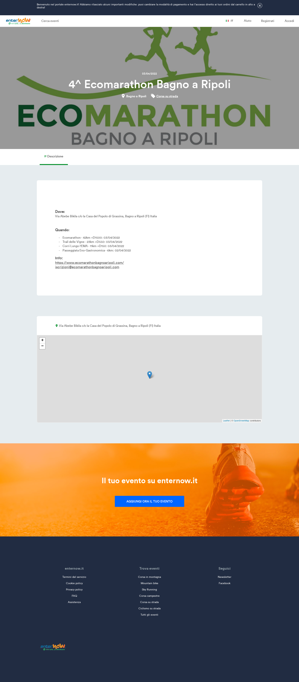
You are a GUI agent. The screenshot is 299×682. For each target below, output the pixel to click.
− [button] (42, 346)
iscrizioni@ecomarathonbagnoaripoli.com (87, 267)
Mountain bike (149, 583)
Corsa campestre (149, 595)
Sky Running (149, 589)
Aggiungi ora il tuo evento (149, 501)
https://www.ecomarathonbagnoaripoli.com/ (89, 263)
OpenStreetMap (241, 420)
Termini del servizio (74, 577)
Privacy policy (74, 589)
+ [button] (42, 340)
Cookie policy (74, 583)
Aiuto (247, 21)
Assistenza (74, 602)
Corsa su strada (167, 96)
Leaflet (226, 420)
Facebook (224, 583)
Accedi (289, 21)
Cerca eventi (50, 21)
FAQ (74, 595)
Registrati (267, 21)
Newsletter (224, 577)
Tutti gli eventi (149, 614)
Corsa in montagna (149, 577)
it (229, 21)
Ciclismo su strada (149, 608)
